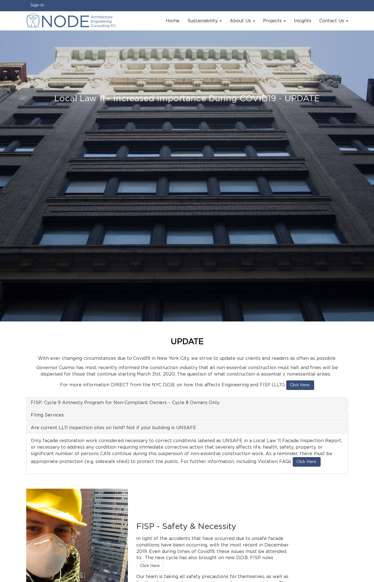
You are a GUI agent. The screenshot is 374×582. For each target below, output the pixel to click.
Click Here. (300, 385)
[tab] (187, 403)
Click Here (150, 566)
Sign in (37, 5)
